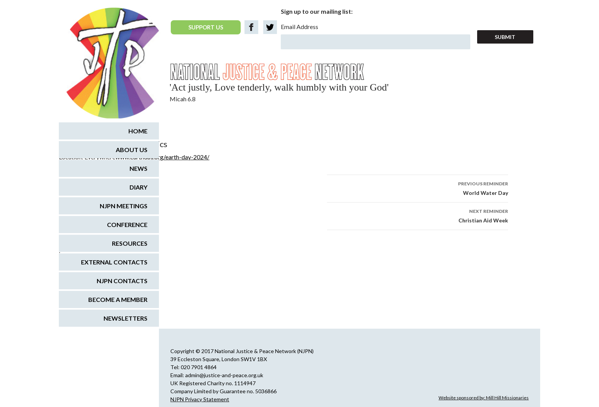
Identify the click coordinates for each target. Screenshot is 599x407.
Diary (138, 187)
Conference (127, 224)
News (138, 168)
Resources (129, 243)
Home (137, 131)
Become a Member (117, 299)
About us (131, 149)
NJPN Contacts (122, 280)
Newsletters (125, 318)
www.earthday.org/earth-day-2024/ (162, 157)
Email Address (299, 26)
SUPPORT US (205, 27)
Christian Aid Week (417, 215)
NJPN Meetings (123, 205)
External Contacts (114, 262)
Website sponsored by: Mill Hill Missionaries (484, 398)
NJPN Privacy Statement (199, 399)
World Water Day (417, 187)
